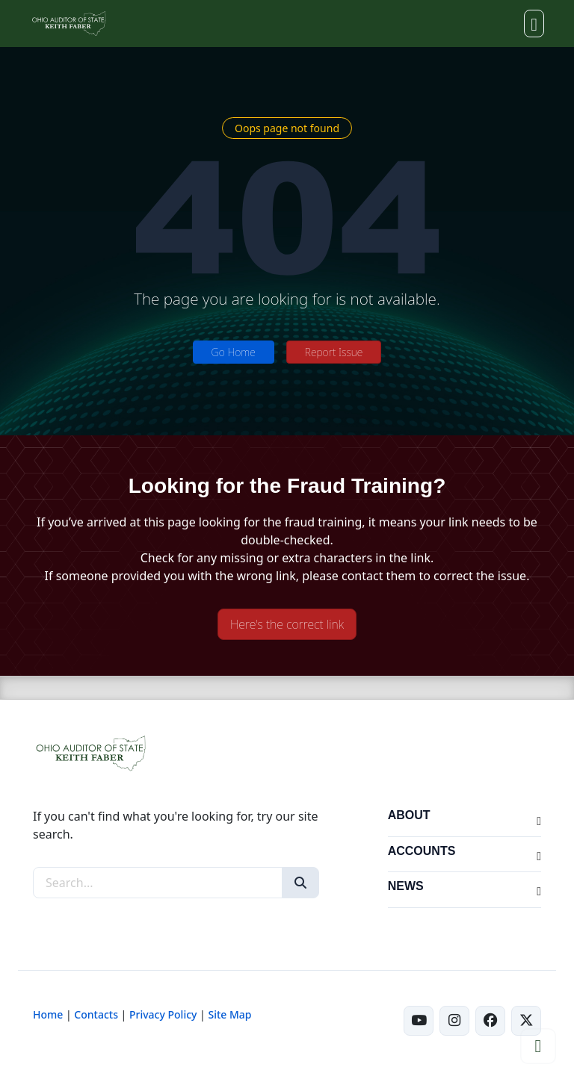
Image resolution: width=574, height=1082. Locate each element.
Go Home (234, 352)
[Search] (300, 882)
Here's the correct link (287, 624)
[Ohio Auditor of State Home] (68, 23)
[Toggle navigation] (534, 23)
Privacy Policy (163, 1014)
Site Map (229, 1014)
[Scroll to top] (538, 1046)
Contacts (96, 1014)
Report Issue (334, 352)
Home (48, 1014)
